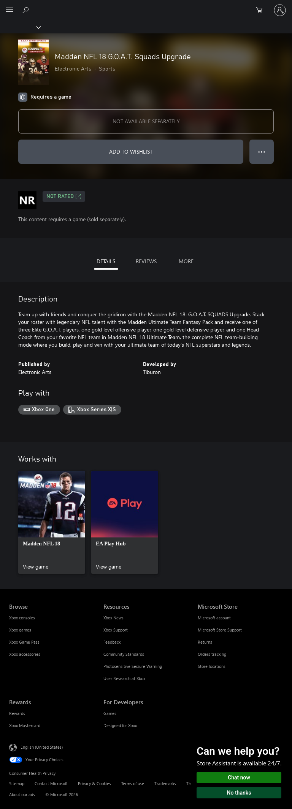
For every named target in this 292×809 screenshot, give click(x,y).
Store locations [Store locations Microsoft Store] (211, 666)
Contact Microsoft (51, 783)
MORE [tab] (186, 261)
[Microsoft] (146, 5)
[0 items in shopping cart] (261, 10)
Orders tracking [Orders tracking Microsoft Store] (212, 654)
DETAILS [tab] (106, 261)
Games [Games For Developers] (109, 713)
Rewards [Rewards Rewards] (17, 713)
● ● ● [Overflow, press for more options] (261, 151)
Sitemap (16, 783)
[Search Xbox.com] (26, 10)
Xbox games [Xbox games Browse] (20, 629)
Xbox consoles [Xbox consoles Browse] (22, 617)
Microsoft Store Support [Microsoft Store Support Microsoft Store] (220, 629)
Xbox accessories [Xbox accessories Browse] (24, 654)
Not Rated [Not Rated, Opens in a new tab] (63, 196)
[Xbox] (20, 26)
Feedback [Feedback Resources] (112, 641)
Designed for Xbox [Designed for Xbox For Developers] (120, 725)
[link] (51, 522)
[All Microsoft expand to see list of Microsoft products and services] (9, 10)
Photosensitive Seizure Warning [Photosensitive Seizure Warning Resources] (132, 666)
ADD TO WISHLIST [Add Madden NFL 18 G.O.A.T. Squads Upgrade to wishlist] (130, 151)
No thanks (239, 793)
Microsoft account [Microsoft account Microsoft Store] (214, 617)
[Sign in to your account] (280, 10)
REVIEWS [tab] (146, 261)
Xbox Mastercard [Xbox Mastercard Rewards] (24, 725)
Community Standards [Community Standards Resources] (123, 654)
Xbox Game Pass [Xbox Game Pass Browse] (24, 641)
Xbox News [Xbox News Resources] (113, 617)
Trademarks (165, 783)
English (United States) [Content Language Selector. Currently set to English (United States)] (42, 746)
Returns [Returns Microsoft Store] (205, 641)
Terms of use (132, 783)
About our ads (22, 794)
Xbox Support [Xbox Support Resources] (115, 629)
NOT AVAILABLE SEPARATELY (146, 121)
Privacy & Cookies (94, 783)
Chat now (239, 777)
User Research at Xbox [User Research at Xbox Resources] (124, 678)
